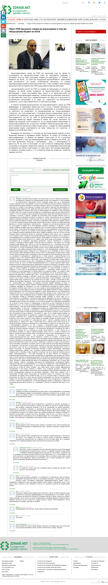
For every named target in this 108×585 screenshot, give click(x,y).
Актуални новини (7, 561)
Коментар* (40, 180)
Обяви (22, 561)
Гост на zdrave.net (47, 19)
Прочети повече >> (85, 71)
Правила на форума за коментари (56, 170)
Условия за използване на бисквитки (96, 565)
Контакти (94, 569)
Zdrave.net (43, 581)
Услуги (102, 19)
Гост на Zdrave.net (8, 567)
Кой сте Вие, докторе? (88, 19)
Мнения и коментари (67, 19)
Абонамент (77, 563)
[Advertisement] (92, 292)
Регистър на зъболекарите (46, 563)
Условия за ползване (98, 561)
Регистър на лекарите (45, 561)
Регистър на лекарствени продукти (49, 567)
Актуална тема (31, 19)
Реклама (76, 567)
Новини (11, 19)
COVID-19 (19, 19)
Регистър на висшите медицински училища (52, 565)
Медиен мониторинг (80, 565)
